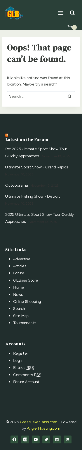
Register (20, 353)
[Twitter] (46, 439)
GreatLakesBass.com (38, 421)
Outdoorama (16, 185)
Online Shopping (27, 301)
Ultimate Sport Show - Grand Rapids (36, 167)
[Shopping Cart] (72, 27)
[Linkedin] (57, 439)
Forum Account (26, 381)
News (18, 294)
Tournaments (24, 322)
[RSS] (68, 439)
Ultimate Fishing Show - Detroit (32, 196)
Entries (23, 367)
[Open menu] (60, 12)
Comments (27, 374)
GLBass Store (25, 280)
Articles (19, 265)
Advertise (21, 258)
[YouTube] (36, 439)
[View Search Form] (72, 13)
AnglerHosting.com (43, 428)
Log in (18, 360)
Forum (18, 272)
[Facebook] (14, 439)
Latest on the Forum (26, 140)
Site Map (21, 315)
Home (18, 287)
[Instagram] (25, 439)
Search (19, 308)
